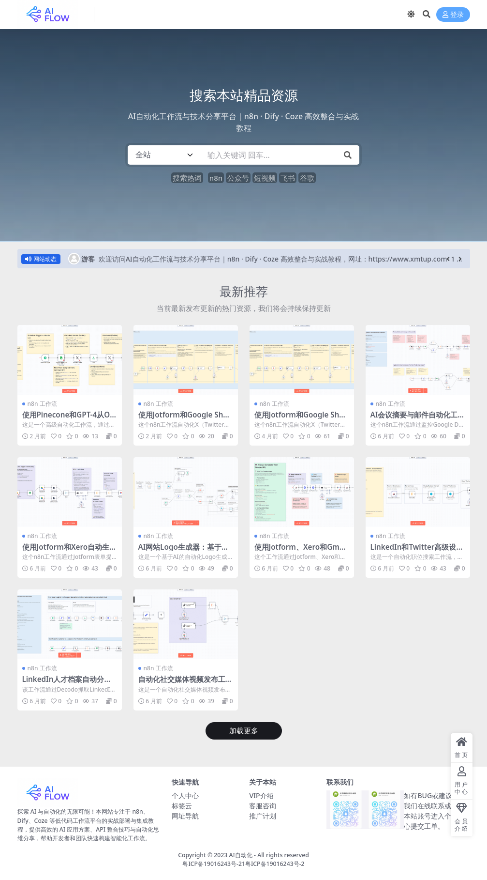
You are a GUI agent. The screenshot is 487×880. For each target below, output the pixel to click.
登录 (453, 14)
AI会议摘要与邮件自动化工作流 (417, 419)
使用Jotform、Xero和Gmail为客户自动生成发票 (301, 551)
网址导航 (185, 815)
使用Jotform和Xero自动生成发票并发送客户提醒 (69, 551)
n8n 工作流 (42, 404)
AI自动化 (240, 855)
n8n (215, 178)
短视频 (265, 178)
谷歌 (307, 178)
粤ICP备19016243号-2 (275, 864)
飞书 (287, 178)
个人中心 (185, 795)
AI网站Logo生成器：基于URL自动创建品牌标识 (185, 551)
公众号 (238, 178)
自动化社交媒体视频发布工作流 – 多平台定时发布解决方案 (185, 683)
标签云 (182, 805)
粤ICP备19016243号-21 (213, 864)
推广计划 (262, 815)
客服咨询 (262, 805)
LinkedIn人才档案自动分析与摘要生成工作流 (67, 683)
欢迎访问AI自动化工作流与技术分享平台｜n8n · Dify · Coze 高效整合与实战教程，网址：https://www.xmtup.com (273, 258)
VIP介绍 (261, 795)
